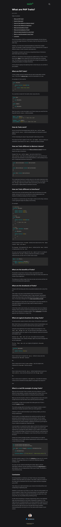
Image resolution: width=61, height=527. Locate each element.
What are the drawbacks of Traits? (22, 30)
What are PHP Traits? (19, 19)
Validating (33, 458)
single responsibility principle (36, 298)
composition (38, 311)
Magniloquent (42, 466)
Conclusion (16, 36)
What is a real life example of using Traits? (23, 34)
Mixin (19, 58)
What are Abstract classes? (36, 149)
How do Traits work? (18, 21)
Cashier (18, 404)
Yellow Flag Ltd (29, 523)
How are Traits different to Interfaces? (22, 25)
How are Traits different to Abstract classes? (24, 23)
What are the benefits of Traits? (21, 27)
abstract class (24, 76)
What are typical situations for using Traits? (24, 32)
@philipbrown (31, 519)
